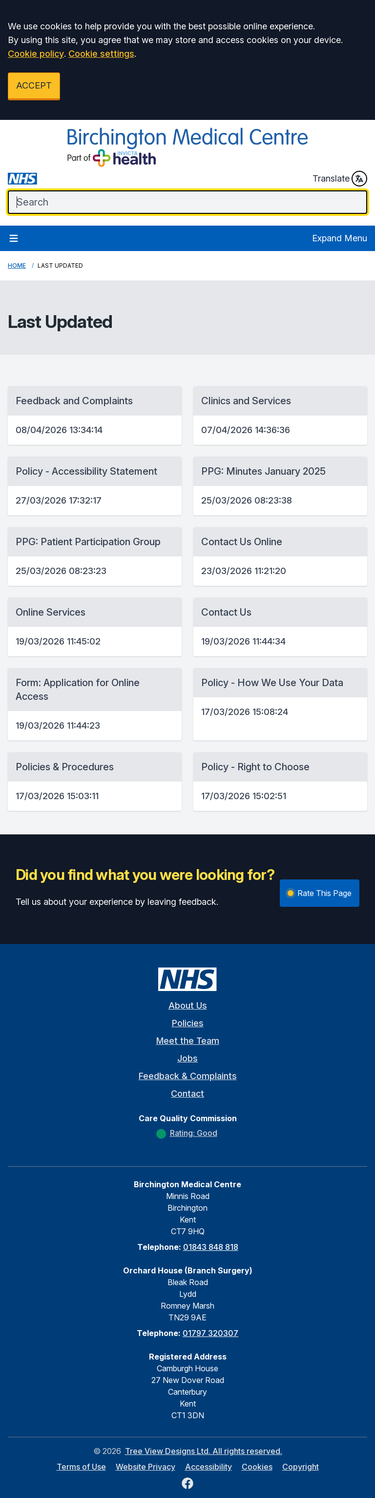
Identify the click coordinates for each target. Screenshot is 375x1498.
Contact (187, 1093)
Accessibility (208, 1467)
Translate (339, 178)
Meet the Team (187, 1041)
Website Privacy (145, 1467)
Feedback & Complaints (188, 1076)
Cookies (257, 1467)
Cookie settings (101, 53)
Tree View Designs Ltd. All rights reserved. (203, 1451)
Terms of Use (81, 1467)
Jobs (187, 1058)
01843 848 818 (210, 1247)
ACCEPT (34, 85)
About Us (187, 1005)
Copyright (300, 1467)
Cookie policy (36, 53)
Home (17, 265)
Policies (188, 1023)
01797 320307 (210, 1333)
